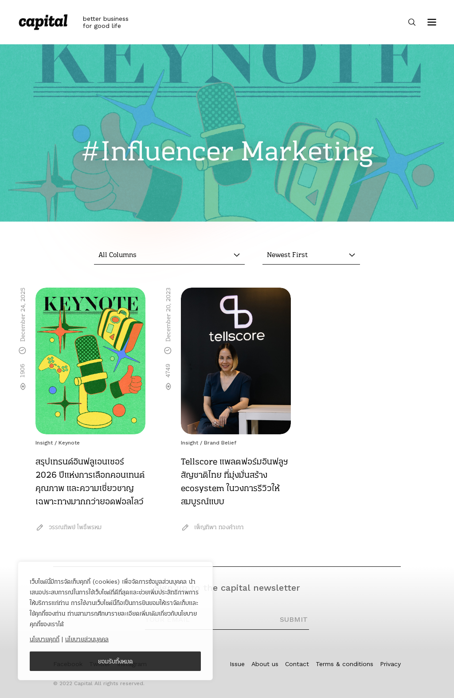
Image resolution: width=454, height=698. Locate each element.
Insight (44, 443)
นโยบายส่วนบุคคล (87, 639)
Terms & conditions (344, 663)
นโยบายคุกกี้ (44, 639)
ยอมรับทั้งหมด (115, 661)
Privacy (390, 663)
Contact (297, 663)
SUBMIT (294, 619)
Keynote (69, 443)
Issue (237, 663)
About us (264, 663)
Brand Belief (220, 443)
